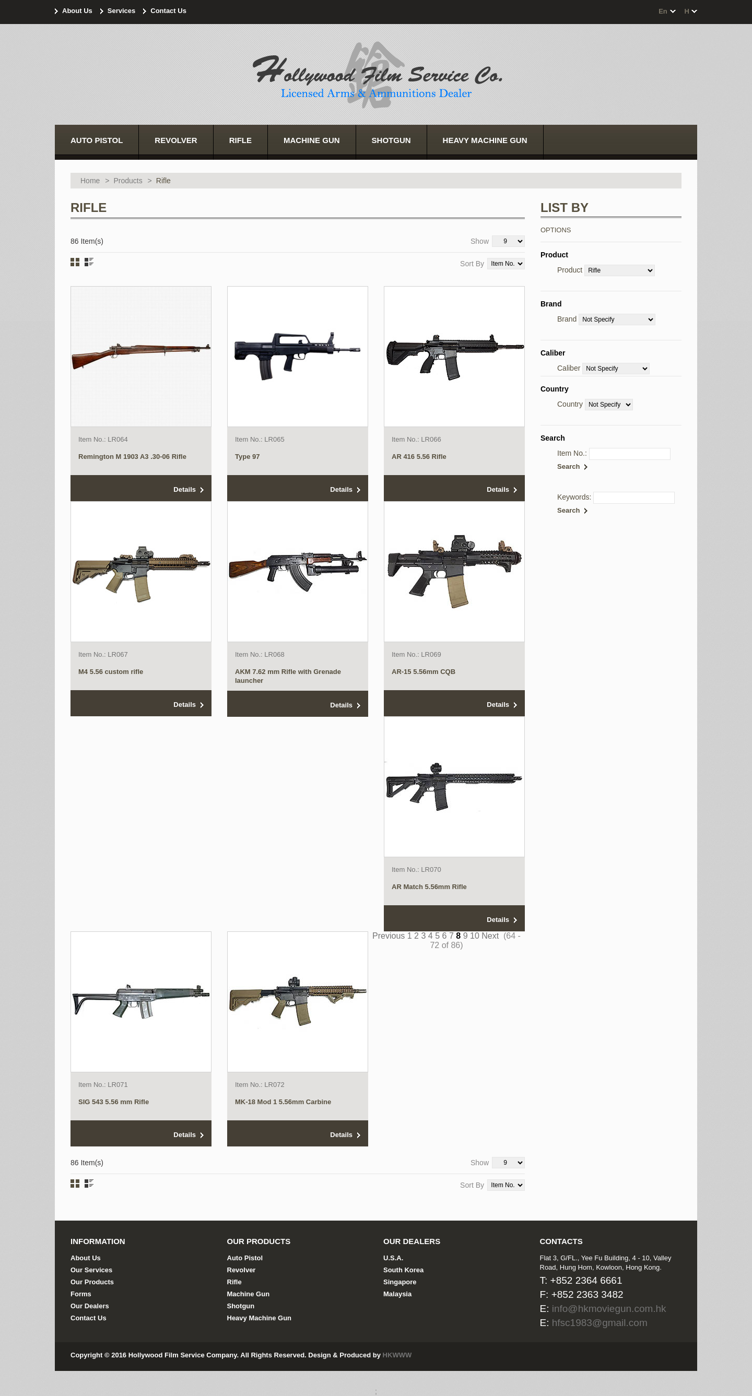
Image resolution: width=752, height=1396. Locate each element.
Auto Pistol (245, 1258)
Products (127, 180)
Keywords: (574, 497)
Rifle (234, 1282)
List (89, 262)
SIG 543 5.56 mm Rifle (113, 1102)
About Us (77, 11)
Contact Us (168, 11)
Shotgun (241, 1306)
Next (490, 935)
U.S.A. (393, 1258)
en (663, 11)
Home (90, 180)
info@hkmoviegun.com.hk (609, 1308)
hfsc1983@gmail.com (600, 1322)
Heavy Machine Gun (259, 1318)
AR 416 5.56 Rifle (419, 456)
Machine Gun (248, 1294)
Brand (567, 319)
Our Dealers (89, 1306)
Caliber (568, 368)
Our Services (91, 1270)
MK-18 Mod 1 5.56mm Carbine (283, 1102)
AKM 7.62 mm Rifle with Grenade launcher (288, 676)
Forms (80, 1294)
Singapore (400, 1282)
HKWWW (397, 1355)
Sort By (472, 263)
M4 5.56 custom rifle (110, 672)
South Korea (403, 1270)
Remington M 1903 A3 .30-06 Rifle (132, 456)
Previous (388, 935)
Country (570, 404)
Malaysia (397, 1294)
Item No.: (572, 453)
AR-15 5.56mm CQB (423, 672)
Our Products (92, 1282)
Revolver (241, 1270)
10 (474, 935)
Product (569, 270)
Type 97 (247, 456)
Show (480, 241)
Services (122, 11)
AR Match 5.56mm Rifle (429, 887)
